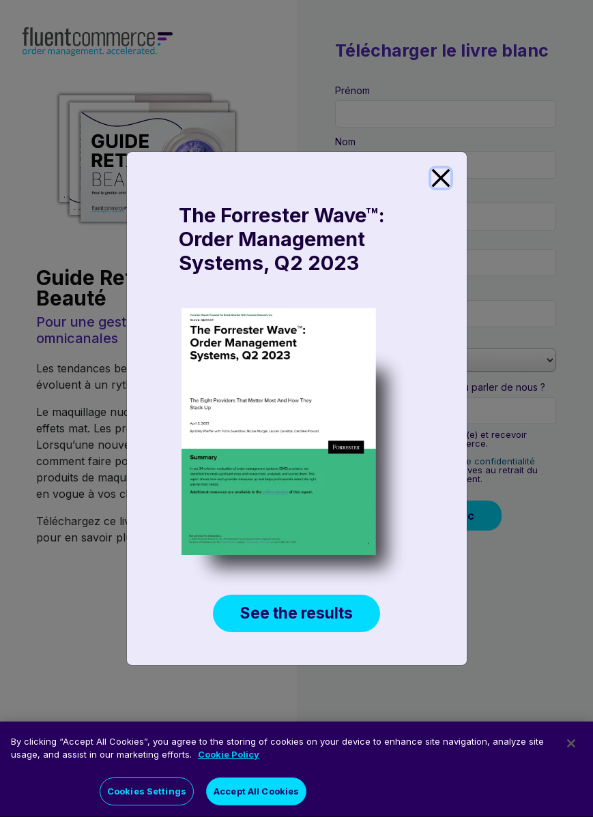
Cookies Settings (146, 796)
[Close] (440, 178)
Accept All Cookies (256, 796)
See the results (296, 613)
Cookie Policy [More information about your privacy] (228, 759)
